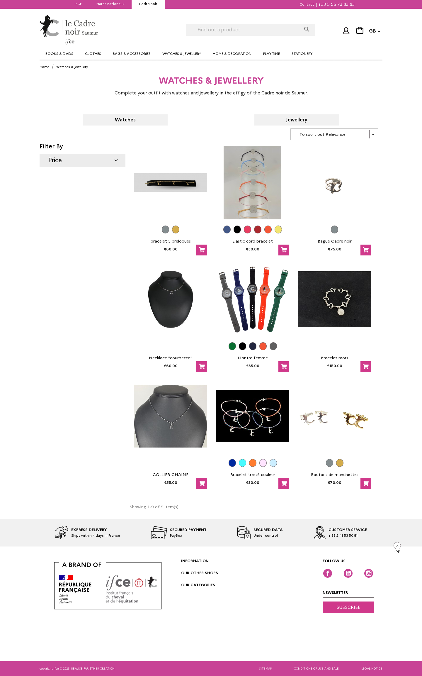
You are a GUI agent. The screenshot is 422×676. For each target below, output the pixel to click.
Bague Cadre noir (335, 241)
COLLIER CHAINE (170, 474)
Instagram (368, 573)
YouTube (348, 573)
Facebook (327, 573)
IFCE (78, 3)
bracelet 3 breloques (171, 241)
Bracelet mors (334, 357)
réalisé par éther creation (93, 668)
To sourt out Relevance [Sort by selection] (338, 134)
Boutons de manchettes (334, 474)
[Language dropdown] (375, 31)
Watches (125, 120)
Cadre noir (148, 3)
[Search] (243, 30)
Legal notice (371, 668)
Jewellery (296, 120)
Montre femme (253, 357)
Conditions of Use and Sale (316, 668)
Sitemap (265, 668)
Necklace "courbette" (170, 357)
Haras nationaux (110, 3)
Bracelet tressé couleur (252, 474)
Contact (307, 4)
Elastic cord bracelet (252, 241)
